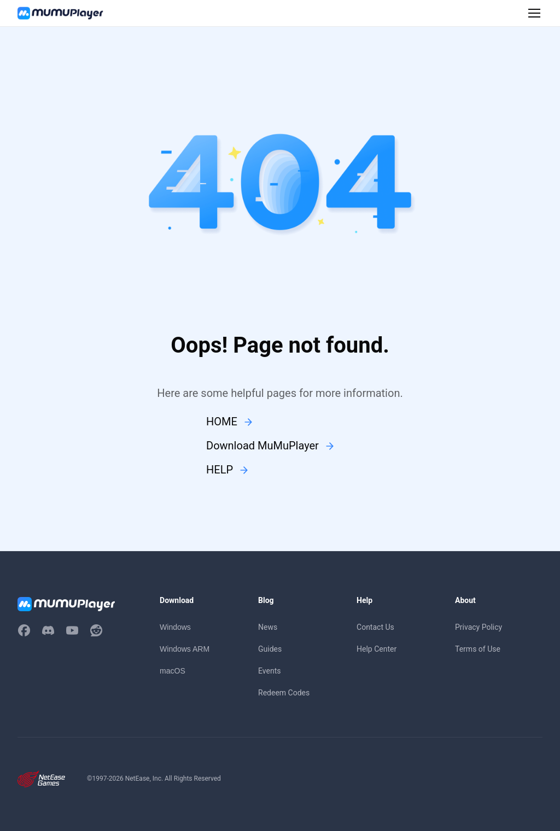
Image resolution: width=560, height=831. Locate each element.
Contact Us (375, 627)
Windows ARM (184, 649)
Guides (270, 649)
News (267, 627)
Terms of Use (477, 649)
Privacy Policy (478, 627)
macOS (172, 670)
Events (269, 670)
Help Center (376, 649)
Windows (175, 627)
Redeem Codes (284, 692)
